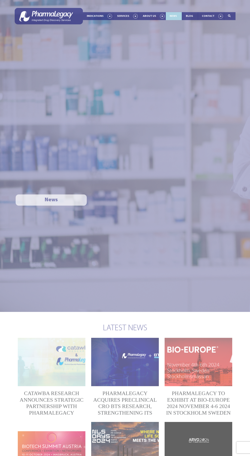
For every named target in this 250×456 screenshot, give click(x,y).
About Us (149, 14)
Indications (95, 14)
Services (123, 14)
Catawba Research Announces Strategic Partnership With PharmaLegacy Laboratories (52, 404)
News (173, 14)
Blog (189, 14)
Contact (208, 14)
